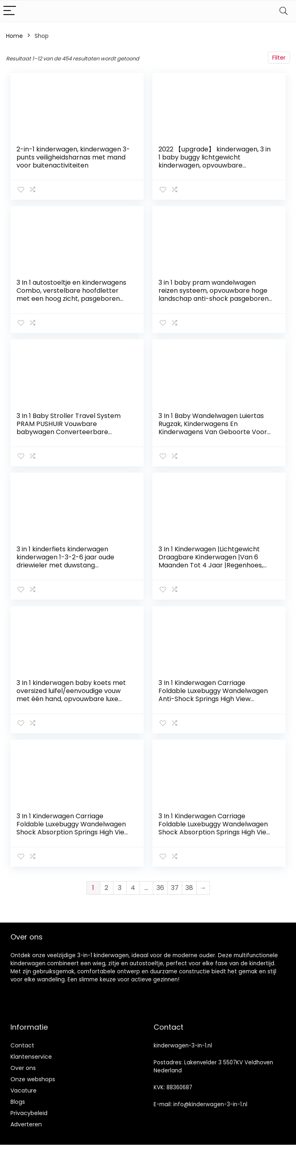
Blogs (17, 1101)
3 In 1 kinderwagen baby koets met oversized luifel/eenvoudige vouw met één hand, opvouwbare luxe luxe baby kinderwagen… (71, 694)
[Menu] (9, 11)
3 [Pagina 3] (119, 887)
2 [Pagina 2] (106, 887)
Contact (22, 1045)
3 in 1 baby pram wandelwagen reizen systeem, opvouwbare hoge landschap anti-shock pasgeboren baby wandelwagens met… (213, 294)
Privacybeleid (28, 1113)
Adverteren (26, 1124)
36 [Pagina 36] (160, 887)
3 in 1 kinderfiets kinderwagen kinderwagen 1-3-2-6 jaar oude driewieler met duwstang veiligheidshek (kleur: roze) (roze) (69, 561)
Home (14, 36)
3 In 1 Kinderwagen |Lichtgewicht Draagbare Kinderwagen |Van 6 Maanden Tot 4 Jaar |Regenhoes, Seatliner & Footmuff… (210, 561)
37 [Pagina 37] (175, 887)
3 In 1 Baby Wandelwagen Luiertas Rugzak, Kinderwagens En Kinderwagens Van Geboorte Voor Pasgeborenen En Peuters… (212, 428)
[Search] (283, 11)
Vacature (23, 1090)
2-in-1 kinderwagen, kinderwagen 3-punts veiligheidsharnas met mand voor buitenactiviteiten (73, 157)
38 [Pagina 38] (189, 887)
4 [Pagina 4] (133, 887)
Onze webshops (32, 1079)
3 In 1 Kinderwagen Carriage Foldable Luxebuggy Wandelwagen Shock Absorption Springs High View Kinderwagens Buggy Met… (73, 827)
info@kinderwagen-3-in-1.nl (210, 1104)
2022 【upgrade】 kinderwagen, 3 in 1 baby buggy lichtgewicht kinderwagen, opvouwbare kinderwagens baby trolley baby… (214, 161)
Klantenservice (31, 1056)
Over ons (23, 1068)
